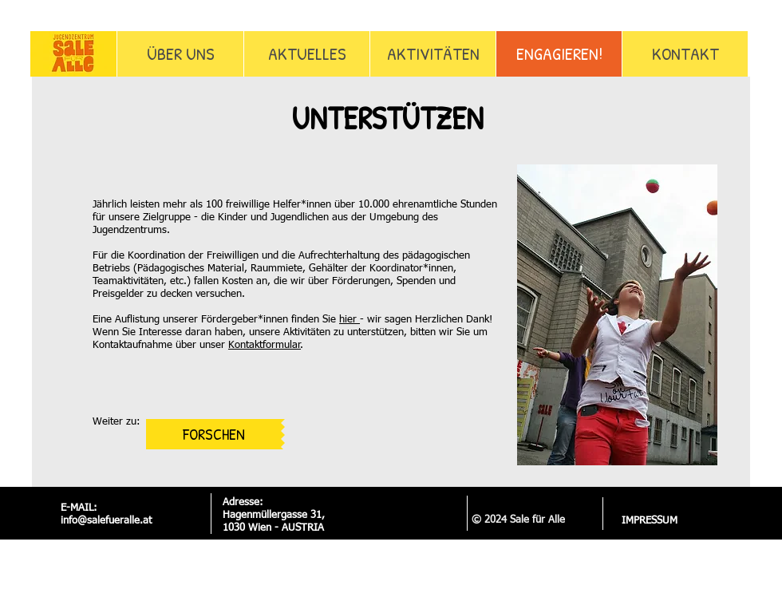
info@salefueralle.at (106, 521)
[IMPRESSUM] (649, 521)
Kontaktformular (264, 345)
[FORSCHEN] (213, 434)
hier (349, 319)
